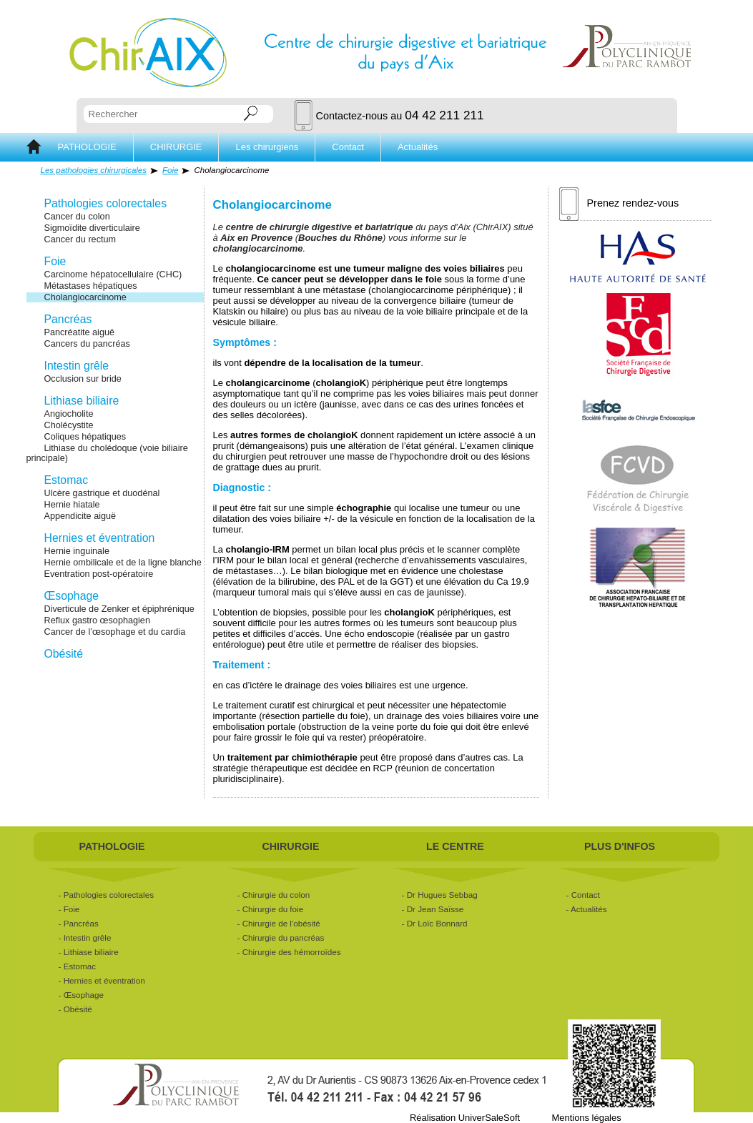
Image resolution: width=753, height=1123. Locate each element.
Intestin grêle (76, 366)
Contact (348, 147)
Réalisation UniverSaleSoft (465, 1117)
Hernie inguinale (76, 551)
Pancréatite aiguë (79, 332)
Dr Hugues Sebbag (442, 894)
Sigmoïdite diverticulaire (92, 228)
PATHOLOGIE (87, 147)
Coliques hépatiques (85, 437)
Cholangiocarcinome (85, 297)
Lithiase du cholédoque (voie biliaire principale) (107, 453)
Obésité (64, 654)
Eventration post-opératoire (99, 574)
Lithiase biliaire (81, 401)
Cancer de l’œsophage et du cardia (115, 632)
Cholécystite (69, 425)
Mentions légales (586, 1117)
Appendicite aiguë (80, 516)
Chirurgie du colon (276, 894)
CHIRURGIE (176, 147)
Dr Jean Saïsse (435, 909)
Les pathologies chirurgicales (94, 170)
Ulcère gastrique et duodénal (102, 493)
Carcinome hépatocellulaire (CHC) (113, 274)
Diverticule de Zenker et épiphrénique (119, 609)
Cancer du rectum (80, 239)
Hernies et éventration (99, 538)
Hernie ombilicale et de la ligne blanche (123, 563)
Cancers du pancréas (87, 344)
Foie (170, 170)
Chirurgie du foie (273, 909)
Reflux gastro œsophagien (97, 620)
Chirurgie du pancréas (283, 937)
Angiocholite (69, 414)
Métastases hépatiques (90, 286)
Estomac (66, 480)
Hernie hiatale (72, 505)
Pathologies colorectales (105, 203)
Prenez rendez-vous (619, 203)
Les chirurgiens (266, 147)
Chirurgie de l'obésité (281, 923)
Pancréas (68, 319)
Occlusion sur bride (83, 379)
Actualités (418, 147)
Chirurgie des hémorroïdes (291, 951)
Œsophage (71, 596)
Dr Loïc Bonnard (437, 923)
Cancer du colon (77, 217)
